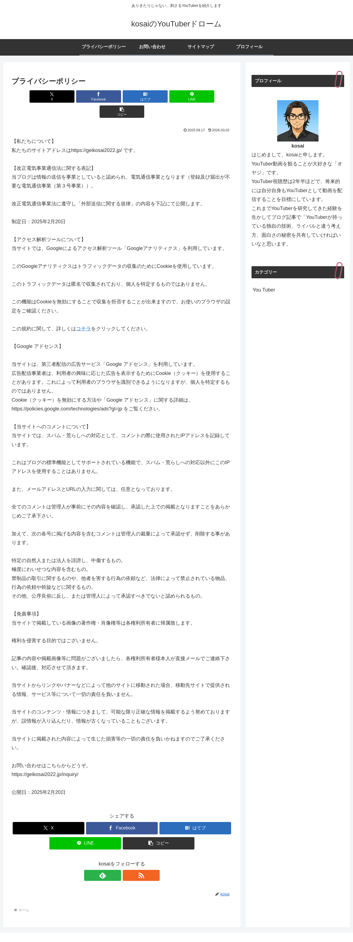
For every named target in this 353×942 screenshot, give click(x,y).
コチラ (83, 313)
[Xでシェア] (47, 96)
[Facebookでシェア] (85, 96)
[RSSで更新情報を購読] (128, 860)
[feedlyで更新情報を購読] (115, 860)
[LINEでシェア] (158, 96)
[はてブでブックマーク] (122, 96)
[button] (196, 96)
